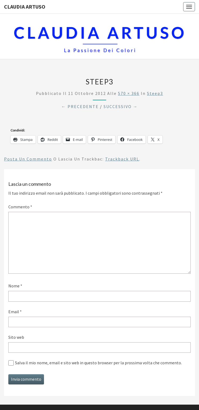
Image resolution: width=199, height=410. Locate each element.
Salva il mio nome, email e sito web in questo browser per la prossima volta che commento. (98, 362)
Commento (20, 206)
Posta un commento (28, 159)
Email (15, 311)
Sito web (16, 337)
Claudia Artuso (24, 6)
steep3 (155, 93)
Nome (15, 285)
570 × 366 (128, 93)
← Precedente (80, 106)
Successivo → (121, 106)
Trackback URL (122, 159)
